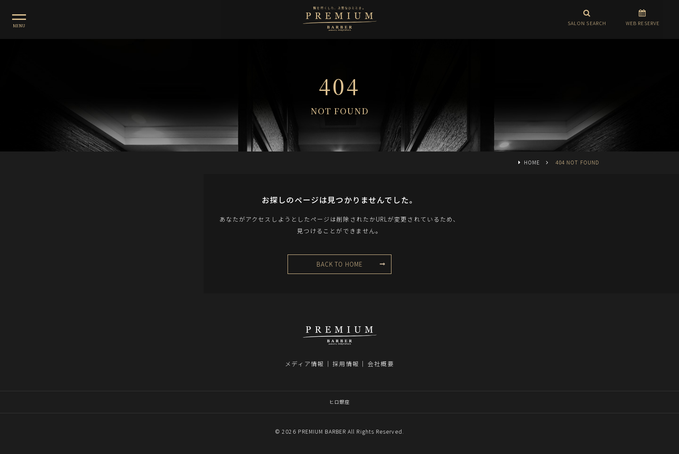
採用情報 (346, 363)
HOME (532, 162)
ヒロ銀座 (339, 401)
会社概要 (381, 363)
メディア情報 (304, 363)
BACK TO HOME (339, 264)
